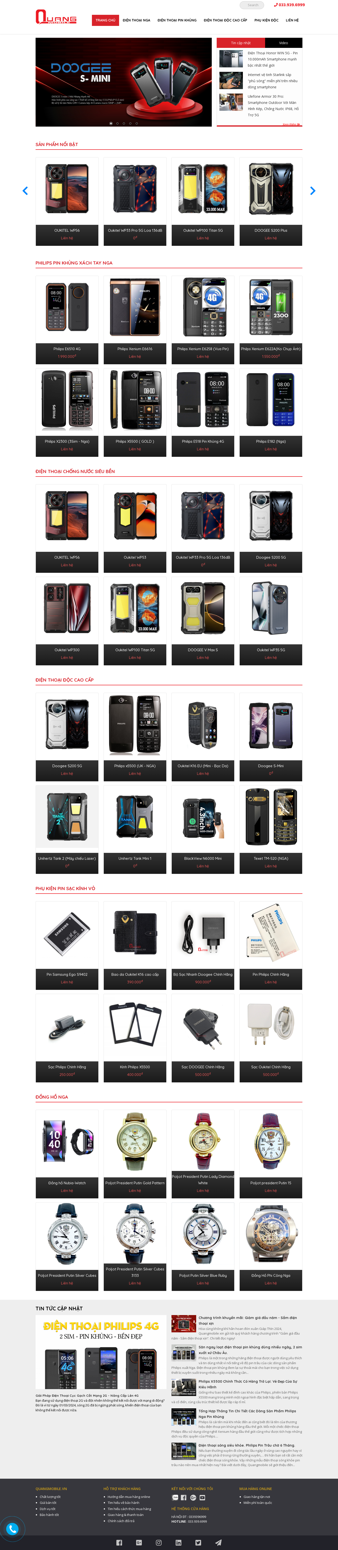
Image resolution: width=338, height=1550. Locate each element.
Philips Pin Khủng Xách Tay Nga (74, 263)
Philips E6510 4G (67, 348)
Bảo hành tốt (49, 1514)
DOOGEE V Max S (203, 650)
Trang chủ (105, 20)
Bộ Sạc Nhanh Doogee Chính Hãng (202, 974)
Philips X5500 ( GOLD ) (135, 441)
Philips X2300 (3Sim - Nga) (67, 441)
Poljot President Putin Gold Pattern (135, 1183)
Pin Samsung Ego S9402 (67, 974)
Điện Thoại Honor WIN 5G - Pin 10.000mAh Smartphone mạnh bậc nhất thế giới (273, 59)
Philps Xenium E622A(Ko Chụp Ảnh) (271, 348)
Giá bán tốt (48, 1502)
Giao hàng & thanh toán (126, 1514)
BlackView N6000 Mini (203, 858)
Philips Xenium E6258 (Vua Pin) (203, 348)
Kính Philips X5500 (135, 1067)
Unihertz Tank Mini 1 (135, 858)
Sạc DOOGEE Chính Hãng (203, 1067)
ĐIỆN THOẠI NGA (136, 20)
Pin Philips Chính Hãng (271, 974)
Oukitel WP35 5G (271, 650)
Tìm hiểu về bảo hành (123, 1502)
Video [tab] (283, 42)
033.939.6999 (289, 5)
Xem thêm (291, 124)
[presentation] (25, 190)
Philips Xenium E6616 (135, 348)
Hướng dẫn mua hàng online (129, 1496)
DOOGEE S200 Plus (271, 230)
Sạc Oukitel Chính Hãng (271, 1067)
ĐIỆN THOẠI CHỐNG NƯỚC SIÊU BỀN (75, 471)
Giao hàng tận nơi (257, 1496)
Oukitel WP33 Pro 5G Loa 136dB (135, 230)
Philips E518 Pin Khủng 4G (203, 441)
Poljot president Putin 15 (271, 1183)
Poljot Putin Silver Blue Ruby (203, 1275)
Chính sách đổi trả (121, 1521)
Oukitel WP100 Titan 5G (203, 230)
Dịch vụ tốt (47, 1509)
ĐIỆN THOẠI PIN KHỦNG (177, 20)
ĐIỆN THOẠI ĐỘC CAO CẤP (225, 20)
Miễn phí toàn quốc (258, 1502)
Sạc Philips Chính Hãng (67, 1067)
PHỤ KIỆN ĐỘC (266, 20)
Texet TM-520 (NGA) (271, 858)
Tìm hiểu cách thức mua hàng (129, 1509)
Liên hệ (292, 20)
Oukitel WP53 (135, 557)
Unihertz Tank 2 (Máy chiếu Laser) (67, 858)
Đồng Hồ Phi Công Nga (271, 1275)
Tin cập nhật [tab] (241, 42)
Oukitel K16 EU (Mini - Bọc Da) (203, 766)
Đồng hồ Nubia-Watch (67, 1183)
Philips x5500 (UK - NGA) (135, 766)
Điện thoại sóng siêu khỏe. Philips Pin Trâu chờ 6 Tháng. (247, 1445)
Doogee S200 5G (271, 557)
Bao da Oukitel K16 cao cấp (135, 974)
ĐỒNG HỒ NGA (52, 1097)
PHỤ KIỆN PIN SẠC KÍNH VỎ (65, 888)
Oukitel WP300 (67, 650)
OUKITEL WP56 (67, 230)
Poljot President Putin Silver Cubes (67, 1275)
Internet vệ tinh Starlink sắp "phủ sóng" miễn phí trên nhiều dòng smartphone (272, 80)
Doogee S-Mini (271, 766)
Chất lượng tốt (50, 1496)
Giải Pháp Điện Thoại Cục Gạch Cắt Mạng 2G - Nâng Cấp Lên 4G (87, 1395)
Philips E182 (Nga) (271, 441)
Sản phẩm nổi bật (57, 144)
